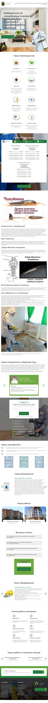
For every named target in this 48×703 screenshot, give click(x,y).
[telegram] (43, 3)
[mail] (23, 693)
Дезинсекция (18, 3)
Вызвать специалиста (7, 36)
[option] (24, 385)
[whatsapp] (45, 3)
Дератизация (31, 3)
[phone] (5, 353)
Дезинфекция (24, 3)
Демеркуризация (38, 3)
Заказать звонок (38, 671)
